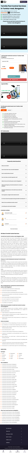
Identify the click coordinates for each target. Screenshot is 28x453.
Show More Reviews (14, 228)
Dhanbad (20, 355)
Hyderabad (4, 355)
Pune (19, 356)
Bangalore (20, 353)
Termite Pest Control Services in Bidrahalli (8, 377)
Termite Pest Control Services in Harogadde (9, 397)
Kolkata (11, 356)
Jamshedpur (4, 358)
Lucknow (3, 360)
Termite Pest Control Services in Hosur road (9, 372)
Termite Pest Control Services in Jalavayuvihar (9, 376)
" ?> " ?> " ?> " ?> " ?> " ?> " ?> (14, 61)
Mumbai (3, 356)
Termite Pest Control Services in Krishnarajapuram (10, 404)
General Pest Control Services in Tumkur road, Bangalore (11, 412)
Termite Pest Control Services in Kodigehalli (9, 389)
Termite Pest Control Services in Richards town (9, 401)
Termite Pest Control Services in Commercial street (10, 391)
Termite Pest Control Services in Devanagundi (9, 381)
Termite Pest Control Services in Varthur (8, 387)
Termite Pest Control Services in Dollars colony (9, 384)
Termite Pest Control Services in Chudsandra (9, 394)
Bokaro (11, 358)
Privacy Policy (10, 446)
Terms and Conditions (16, 446)
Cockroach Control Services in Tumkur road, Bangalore (10, 417)
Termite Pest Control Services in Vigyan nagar (9, 379)
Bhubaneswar (12, 353)
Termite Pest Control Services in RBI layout (8, 382)
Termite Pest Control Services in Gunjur (8, 369)
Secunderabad (21, 358)
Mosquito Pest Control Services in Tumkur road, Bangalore (11, 415)
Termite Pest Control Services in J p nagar (8, 374)
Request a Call (15, 79)
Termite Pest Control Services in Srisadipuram (9, 364)
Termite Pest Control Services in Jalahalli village (9, 386)
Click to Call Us (12, 76)
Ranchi (3, 353)
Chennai (11, 355)
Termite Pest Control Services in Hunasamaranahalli (10, 399)
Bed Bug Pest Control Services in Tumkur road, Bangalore (11, 413)
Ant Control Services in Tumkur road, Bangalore (9, 422)
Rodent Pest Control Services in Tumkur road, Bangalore (11, 418)
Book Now (23, 72)
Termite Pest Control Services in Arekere (8, 406)
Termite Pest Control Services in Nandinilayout (9, 392)
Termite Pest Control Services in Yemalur (8, 396)
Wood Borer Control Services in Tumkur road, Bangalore (10, 420)
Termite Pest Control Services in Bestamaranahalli (10, 367)
